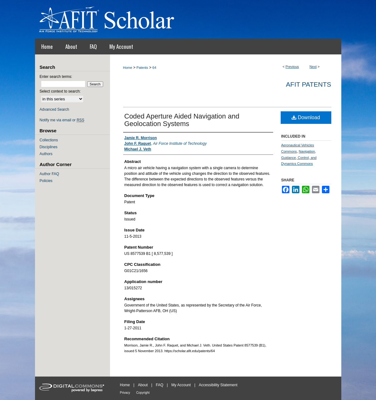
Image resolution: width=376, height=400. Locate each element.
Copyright (143, 392)
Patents (142, 67)
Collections (49, 140)
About (143, 385)
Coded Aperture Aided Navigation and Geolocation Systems (181, 120)
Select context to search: (60, 91)
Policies (46, 181)
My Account (181, 385)
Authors (46, 154)
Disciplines (49, 147)
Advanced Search (54, 109)
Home (127, 67)
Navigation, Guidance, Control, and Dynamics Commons (299, 157)
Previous (292, 66)
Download (306, 117)
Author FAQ (49, 174)
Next (313, 66)
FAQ (159, 385)
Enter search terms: (56, 76)
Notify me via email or (62, 120)
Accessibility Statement (218, 385)
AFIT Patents (308, 84)
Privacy (125, 392)
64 (154, 67)
